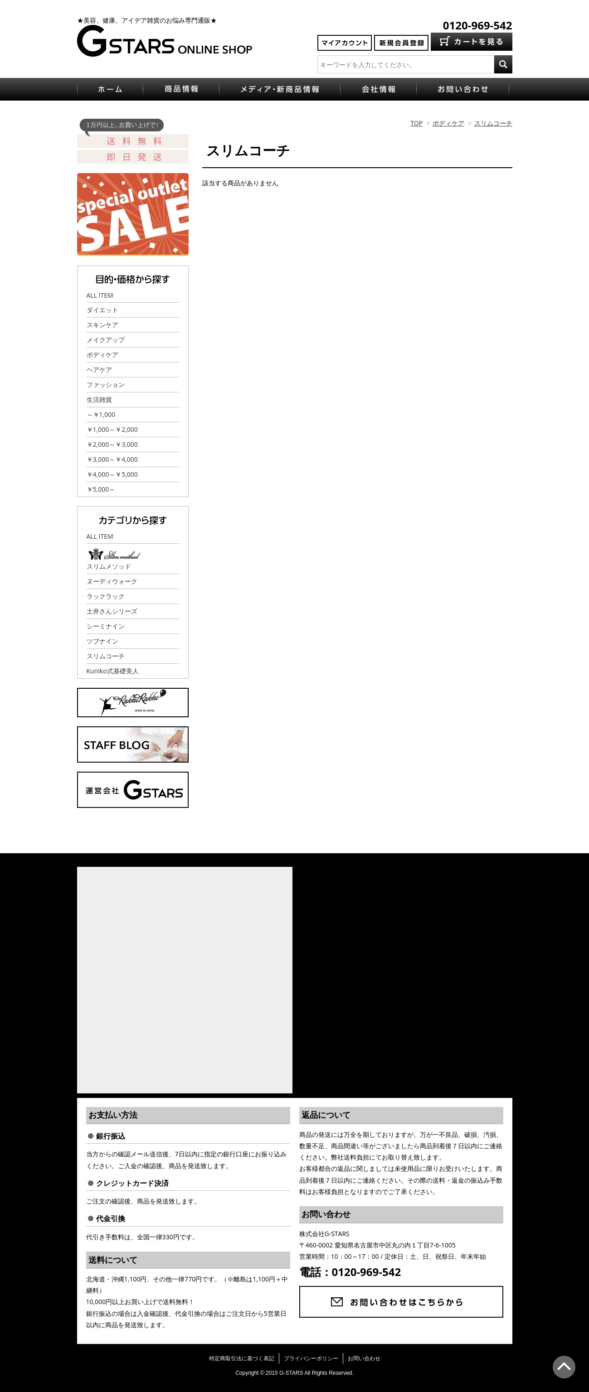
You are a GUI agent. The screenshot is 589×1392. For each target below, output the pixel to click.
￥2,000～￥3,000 (112, 444)
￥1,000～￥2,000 (112, 429)
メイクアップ (106, 339)
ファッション (106, 384)
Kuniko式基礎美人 (113, 671)
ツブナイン (102, 641)
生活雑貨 (99, 399)
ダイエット (102, 309)
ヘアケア (99, 369)
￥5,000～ (101, 489)
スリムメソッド (109, 566)
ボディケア (448, 123)
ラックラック (106, 596)
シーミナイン (106, 626)
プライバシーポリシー (311, 1358)
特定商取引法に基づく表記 (241, 1358)
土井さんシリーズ (112, 611)
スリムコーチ (493, 123)
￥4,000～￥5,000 (112, 474)
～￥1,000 (101, 414)
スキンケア (102, 324)
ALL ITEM (100, 295)
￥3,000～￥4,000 (112, 459)
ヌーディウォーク (112, 581)
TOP (416, 123)
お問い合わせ (364, 1358)
